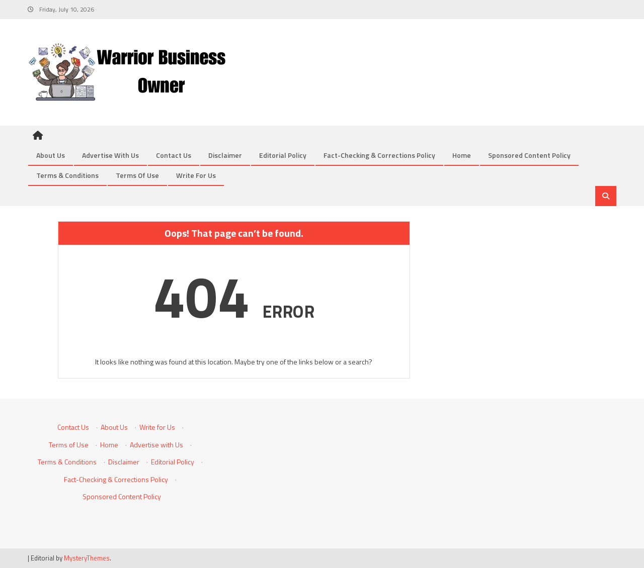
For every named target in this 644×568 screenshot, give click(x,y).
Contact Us (173, 155)
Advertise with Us (110, 155)
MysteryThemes (87, 558)
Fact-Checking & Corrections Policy (379, 155)
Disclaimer (225, 155)
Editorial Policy (282, 155)
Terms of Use (137, 175)
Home (461, 155)
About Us (50, 155)
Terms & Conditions (67, 175)
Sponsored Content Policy (529, 155)
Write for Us (196, 175)
